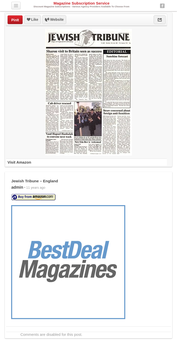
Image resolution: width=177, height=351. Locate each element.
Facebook (162, 5)
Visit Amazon (19, 162)
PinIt (15, 20)
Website (54, 19)
